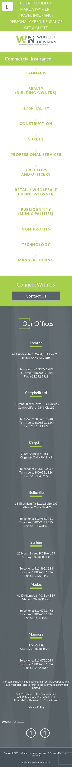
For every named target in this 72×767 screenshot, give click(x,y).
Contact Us (36, 295)
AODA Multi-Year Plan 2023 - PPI (36, 697)
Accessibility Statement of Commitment (36, 700)
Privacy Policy (36, 707)
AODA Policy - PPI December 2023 (36, 694)
